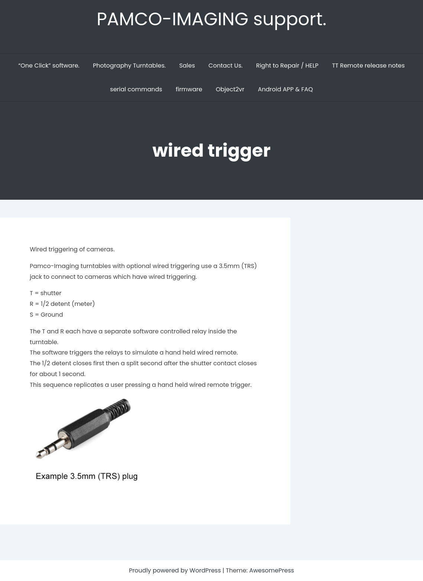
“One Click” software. (48, 65)
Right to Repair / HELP (287, 65)
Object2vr (230, 89)
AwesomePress (271, 570)
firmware (189, 89)
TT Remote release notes (368, 65)
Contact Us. (226, 65)
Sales (187, 65)
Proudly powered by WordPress (176, 570)
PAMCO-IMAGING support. (211, 19)
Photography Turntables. (129, 65)
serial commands (136, 89)
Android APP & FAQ (285, 89)
